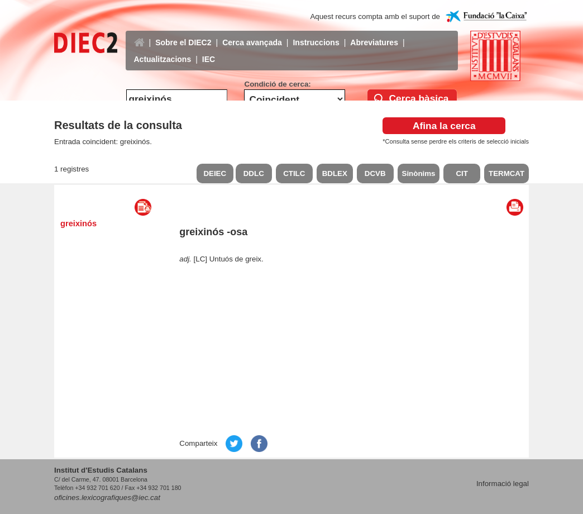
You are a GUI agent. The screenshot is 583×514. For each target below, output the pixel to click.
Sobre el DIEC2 (183, 34)
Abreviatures (374, 34)
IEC (208, 50)
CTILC (294, 173)
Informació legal (502, 483)
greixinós (78, 223)
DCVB (375, 173)
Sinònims (419, 173)
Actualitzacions (163, 50)
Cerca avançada (252, 34)
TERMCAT (506, 173)
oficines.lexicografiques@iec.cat (107, 497)
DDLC (253, 173)
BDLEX (334, 173)
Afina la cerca (444, 125)
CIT (461, 173)
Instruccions (316, 34)
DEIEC (214, 173)
